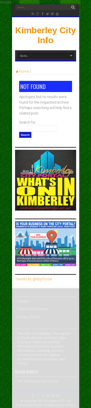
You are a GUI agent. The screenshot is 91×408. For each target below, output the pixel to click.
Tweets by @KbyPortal (33, 279)
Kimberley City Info (45, 35)
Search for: (27, 122)
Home (22, 71)
